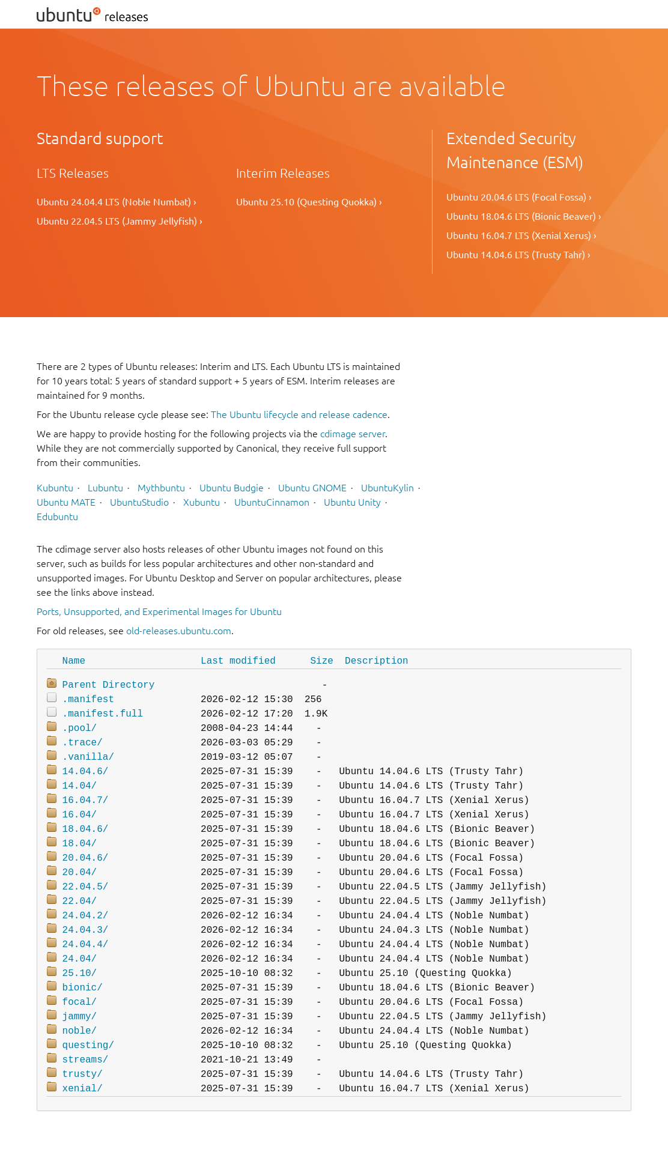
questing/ (88, 1045)
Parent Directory (108, 685)
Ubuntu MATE (66, 502)
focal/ (79, 1002)
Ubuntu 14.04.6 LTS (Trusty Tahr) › (518, 254)
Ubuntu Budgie (231, 487)
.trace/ (82, 743)
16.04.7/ (85, 800)
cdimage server (352, 433)
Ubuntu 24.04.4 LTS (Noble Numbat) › (116, 201)
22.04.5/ (85, 887)
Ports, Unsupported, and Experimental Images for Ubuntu (159, 611)
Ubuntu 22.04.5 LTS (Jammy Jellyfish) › (119, 221)
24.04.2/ (85, 916)
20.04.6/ (85, 858)
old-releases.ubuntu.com (178, 630)
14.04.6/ (85, 771)
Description (376, 661)
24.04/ (79, 959)
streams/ (85, 1060)
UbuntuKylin (387, 487)
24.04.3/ (85, 930)
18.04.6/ (85, 829)
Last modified (238, 661)
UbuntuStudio (139, 502)
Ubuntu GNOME (312, 487)
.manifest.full (102, 714)
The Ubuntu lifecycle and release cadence (299, 414)
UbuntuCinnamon (271, 502)
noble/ (79, 1031)
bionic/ (82, 988)
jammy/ (79, 1016)
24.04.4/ (85, 944)
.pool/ (79, 728)
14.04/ (79, 786)
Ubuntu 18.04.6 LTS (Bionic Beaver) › (523, 216)
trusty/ (82, 1074)
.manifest (88, 699)
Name (73, 661)
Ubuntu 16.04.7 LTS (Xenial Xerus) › (521, 235)
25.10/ (79, 973)
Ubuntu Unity (352, 502)
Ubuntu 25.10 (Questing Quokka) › (309, 201)
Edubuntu (57, 516)
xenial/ (82, 1089)
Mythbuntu (161, 487)
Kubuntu (55, 487)
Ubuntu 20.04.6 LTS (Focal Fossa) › (519, 197)
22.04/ (79, 901)
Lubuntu (105, 487)
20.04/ (79, 872)
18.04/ (79, 843)
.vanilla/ (88, 757)
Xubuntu (201, 502)
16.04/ (79, 815)
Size (321, 661)
